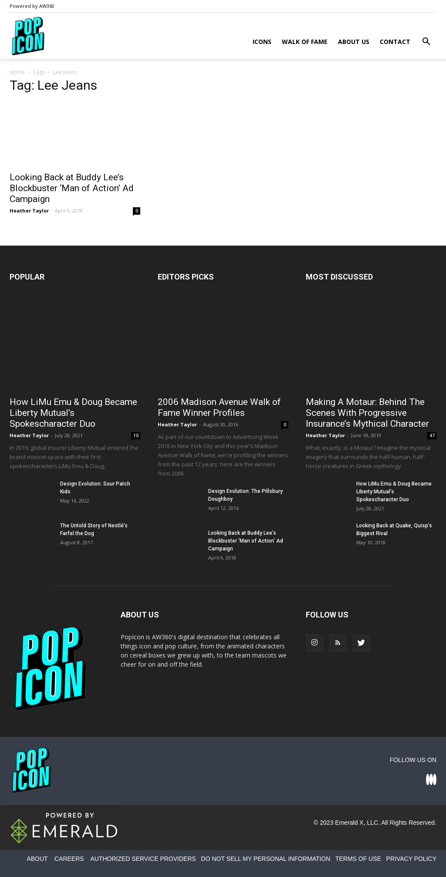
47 (432, 435)
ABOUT (37, 858)
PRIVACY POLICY (411, 858)
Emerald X (349, 822)
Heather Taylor (29, 210)
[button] (426, 42)
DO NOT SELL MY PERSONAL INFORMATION (266, 858)
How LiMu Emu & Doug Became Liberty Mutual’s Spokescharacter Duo (73, 413)
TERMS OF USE (358, 858)
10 (136, 435)
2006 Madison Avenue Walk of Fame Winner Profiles (219, 407)
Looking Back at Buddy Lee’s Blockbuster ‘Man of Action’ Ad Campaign (72, 188)
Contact (395, 41)
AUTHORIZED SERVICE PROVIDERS (143, 858)
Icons (262, 41)
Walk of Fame (305, 41)
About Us (353, 41)
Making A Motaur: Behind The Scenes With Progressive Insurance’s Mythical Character (367, 413)
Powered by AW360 (32, 6)
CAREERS (69, 858)
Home (17, 72)
